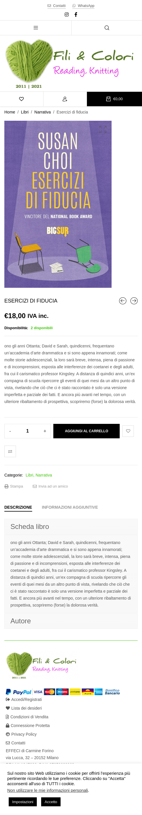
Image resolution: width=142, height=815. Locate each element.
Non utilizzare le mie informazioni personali (47, 790)
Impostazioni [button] (22, 802)
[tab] (18, 507)
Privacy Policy (21, 734)
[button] (103, 129)
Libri (24, 112)
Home (9, 112)
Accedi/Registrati (24, 699)
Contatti (15, 742)
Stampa (13, 486)
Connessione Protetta (28, 725)
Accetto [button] (51, 802)
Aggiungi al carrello (86, 431)
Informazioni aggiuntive (70, 507)
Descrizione (18, 507)
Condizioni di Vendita (27, 716)
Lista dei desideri (24, 708)
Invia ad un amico (50, 486)
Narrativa (42, 112)
